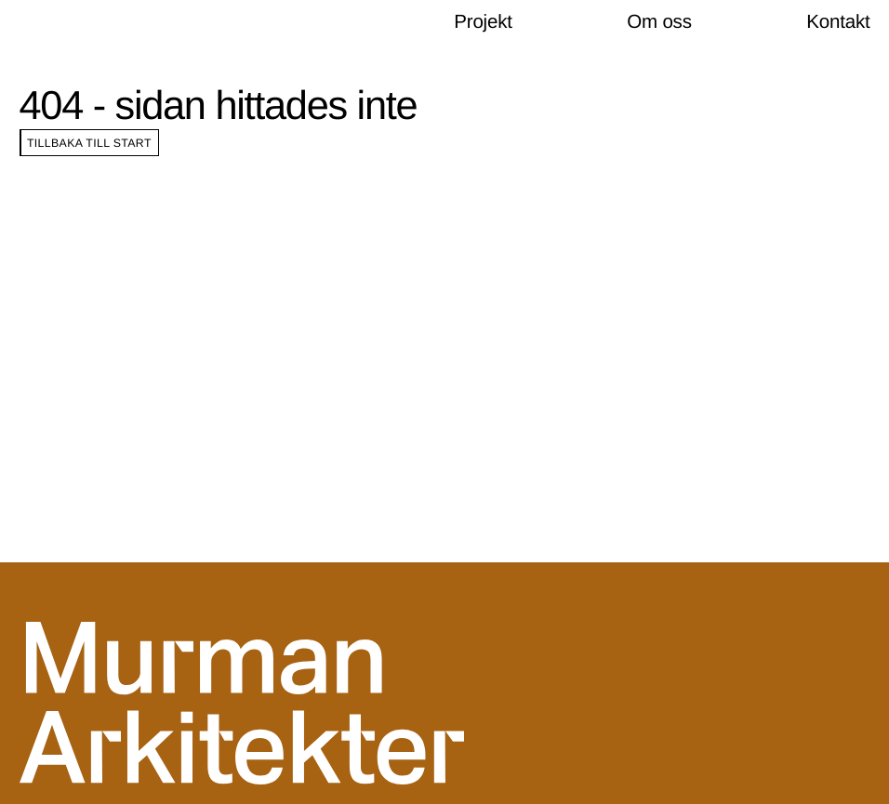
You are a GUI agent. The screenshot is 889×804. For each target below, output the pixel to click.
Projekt (482, 22)
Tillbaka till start (89, 143)
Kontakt (837, 22)
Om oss (659, 22)
